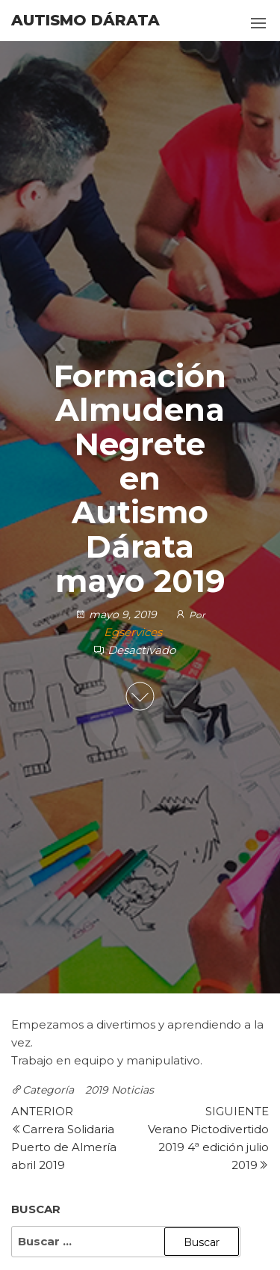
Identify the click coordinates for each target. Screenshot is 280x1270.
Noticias (132, 1090)
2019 (96, 1090)
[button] (258, 23)
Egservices (133, 633)
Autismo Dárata (85, 20)
